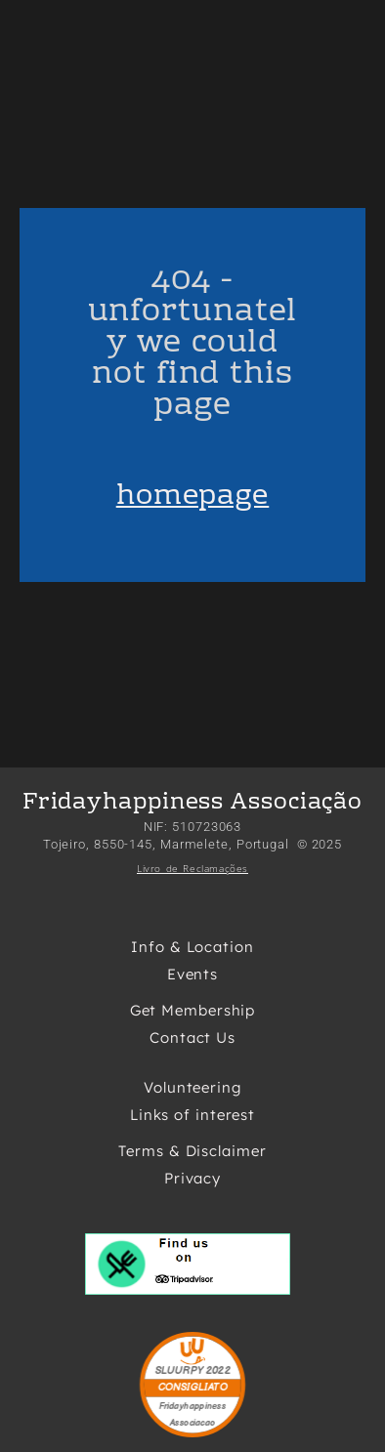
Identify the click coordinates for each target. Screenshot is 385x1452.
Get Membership (193, 1010)
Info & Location (192, 946)
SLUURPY (178, 1371)
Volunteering (192, 1087)
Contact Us (192, 1037)
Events (192, 974)
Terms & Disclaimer (192, 1150)
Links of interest (192, 1114)
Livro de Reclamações (192, 868)
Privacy (192, 1178)
